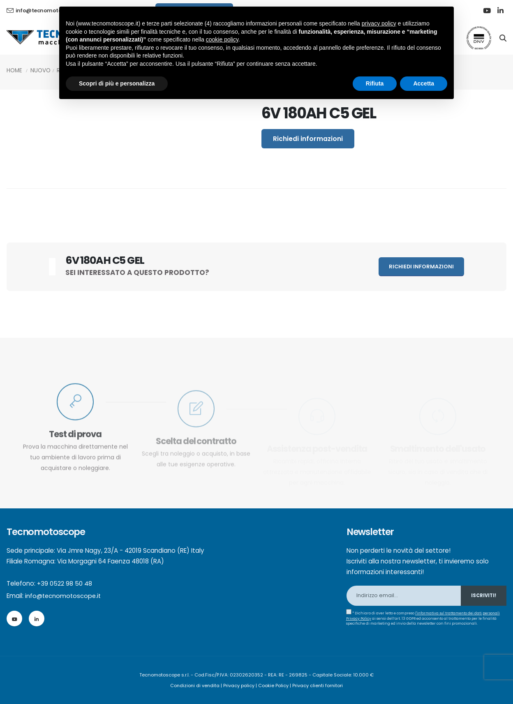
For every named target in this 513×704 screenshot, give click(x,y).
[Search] (502, 37)
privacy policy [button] (379, 23)
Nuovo (40, 70)
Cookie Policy (274, 685)
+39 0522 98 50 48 (64, 583)
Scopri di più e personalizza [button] (117, 83)
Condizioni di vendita (194, 685)
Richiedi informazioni (308, 138)
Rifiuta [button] (375, 83)
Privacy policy (239, 685)
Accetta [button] (423, 83)
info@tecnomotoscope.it (64, 595)
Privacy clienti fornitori (318, 685)
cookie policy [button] (222, 39)
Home (14, 70)
